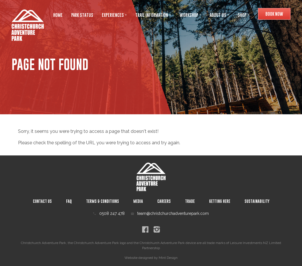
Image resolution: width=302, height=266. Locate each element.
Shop (243, 14)
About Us (219, 14)
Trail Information (153, 14)
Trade (190, 201)
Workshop (190, 14)
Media (138, 201)
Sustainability (257, 201)
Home (58, 14)
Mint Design (168, 258)
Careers (164, 201)
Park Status (82, 14)
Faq (69, 201)
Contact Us (42, 201)
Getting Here (219, 201)
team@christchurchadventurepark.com (170, 213)
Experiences (114, 14)
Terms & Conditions (102, 201)
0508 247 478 (109, 213)
